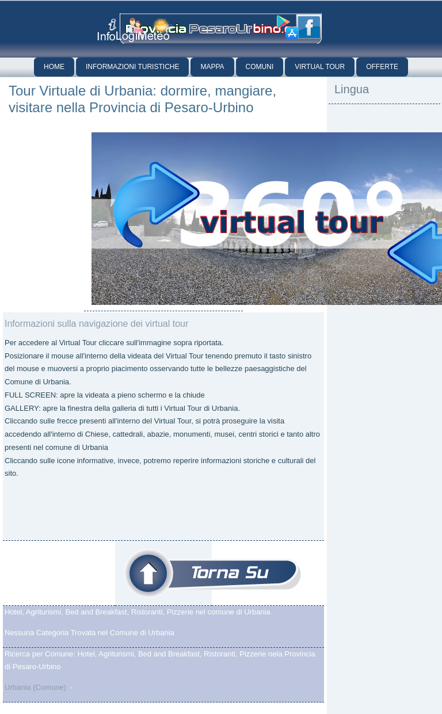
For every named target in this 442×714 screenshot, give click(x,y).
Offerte (382, 67)
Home (54, 67)
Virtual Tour (320, 67)
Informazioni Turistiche (132, 67)
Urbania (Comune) (35, 687)
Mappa (212, 67)
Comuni (260, 67)
